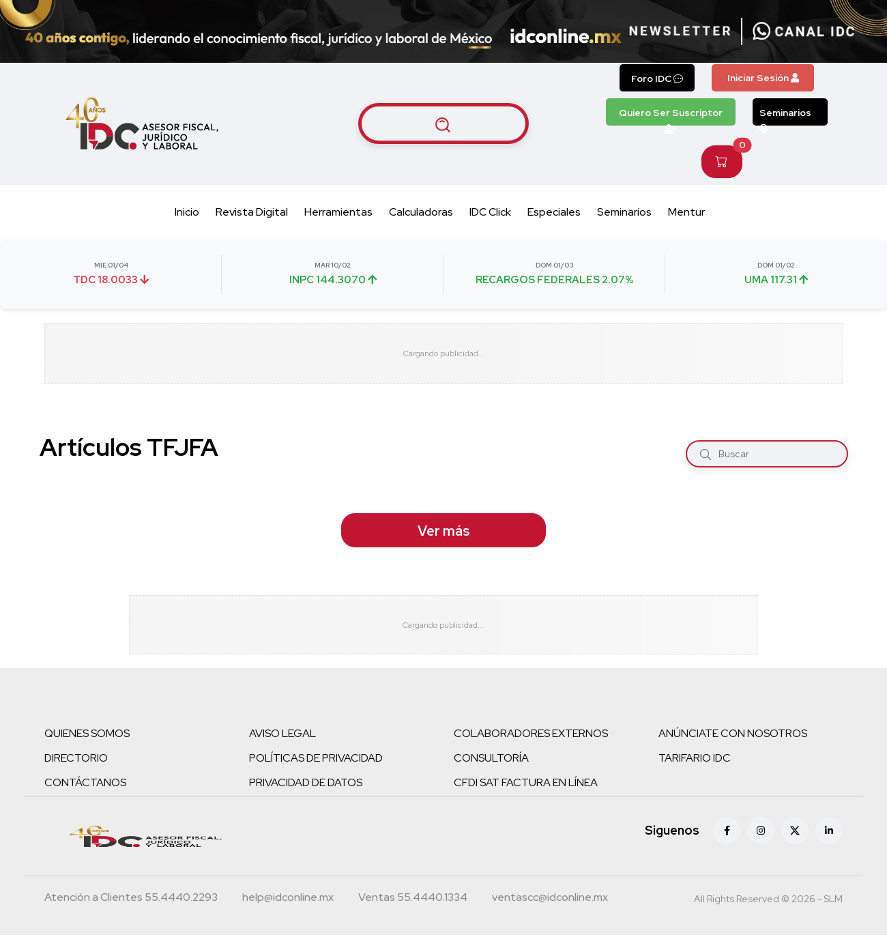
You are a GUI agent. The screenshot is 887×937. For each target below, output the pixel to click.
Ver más (444, 531)
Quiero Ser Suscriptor (671, 116)
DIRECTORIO (76, 760)
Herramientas (338, 212)
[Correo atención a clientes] (288, 901)
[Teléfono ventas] (412, 901)
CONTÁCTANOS (85, 784)
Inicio (187, 212)
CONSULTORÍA (491, 760)
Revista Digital (252, 212)
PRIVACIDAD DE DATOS (305, 784)
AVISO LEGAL (282, 735)
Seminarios (785, 116)
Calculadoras (421, 212)
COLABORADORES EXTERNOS (531, 735)
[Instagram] (760, 832)
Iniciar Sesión (763, 78)
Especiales (554, 212)
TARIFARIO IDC (694, 760)
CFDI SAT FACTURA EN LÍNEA (526, 784)
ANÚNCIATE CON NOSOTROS (732, 735)
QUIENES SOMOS (87, 735)
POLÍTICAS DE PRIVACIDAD (316, 760)
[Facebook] (726, 832)
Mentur (686, 212)
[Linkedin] (829, 832)
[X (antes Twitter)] (795, 832)
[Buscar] (705, 453)
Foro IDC (657, 78)
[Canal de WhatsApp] (804, 31)
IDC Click (490, 212)
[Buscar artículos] (443, 123)
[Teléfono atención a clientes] (131, 901)
